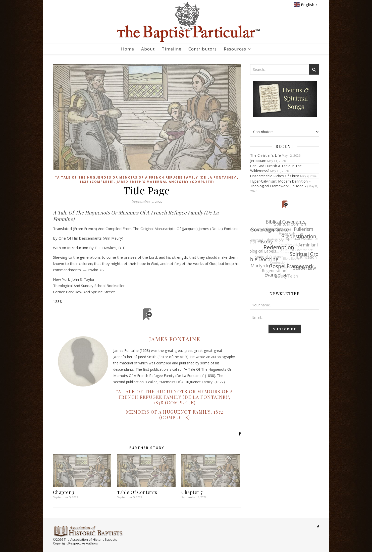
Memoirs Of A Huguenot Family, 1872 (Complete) (174, 414)
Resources (235, 49)
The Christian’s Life (265, 155)
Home (127, 49)
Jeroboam (258, 160)
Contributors (202, 49)
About (148, 49)
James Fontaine (174, 339)
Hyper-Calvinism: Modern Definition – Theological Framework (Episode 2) (280, 183)
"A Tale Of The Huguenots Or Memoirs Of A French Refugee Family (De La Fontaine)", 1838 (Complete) (174, 397)
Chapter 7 (192, 492)
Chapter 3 (63, 492)
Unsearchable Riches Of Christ (274, 176)
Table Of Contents (137, 492)
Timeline (171, 49)
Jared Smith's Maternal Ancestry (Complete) (165, 182)
